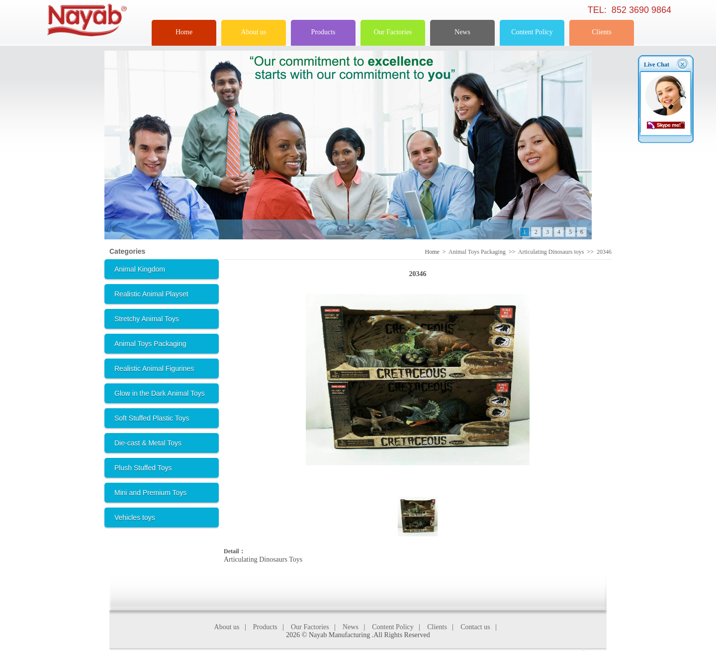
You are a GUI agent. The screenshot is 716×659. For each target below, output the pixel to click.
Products (323, 32)
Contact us (475, 627)
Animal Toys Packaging (150, 344)
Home (184, 32)
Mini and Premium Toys (150, 493)
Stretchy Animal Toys (146, 319)
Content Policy (532, 32)
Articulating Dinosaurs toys (551, 251)
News (462, 32)
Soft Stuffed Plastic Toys (151, 418)
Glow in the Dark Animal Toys (159, 393)
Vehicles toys (134, 517)
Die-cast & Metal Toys (147, 443)
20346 (604, 251)
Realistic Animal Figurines (154, 368)
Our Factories (393, 32)
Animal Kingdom (139, 269)
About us (254, 32)
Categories (127, 251)
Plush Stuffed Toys (143, 468)
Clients (602, 32)
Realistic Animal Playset (151, 294)
